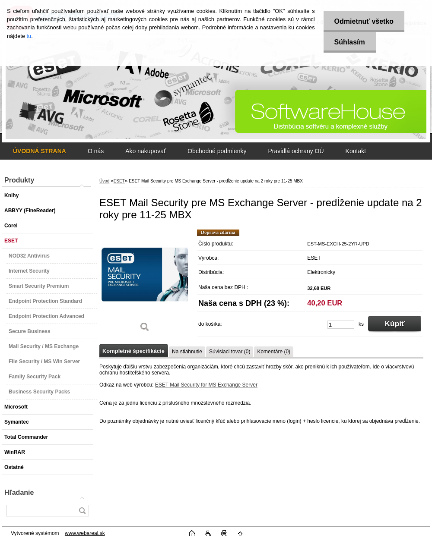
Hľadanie (19, 492)
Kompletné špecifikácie (133, 351)
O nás (96, 151)
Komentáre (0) (273, 352)
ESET (119, 181)
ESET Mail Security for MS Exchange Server (206, 385)
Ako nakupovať (145, 151)
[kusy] (340, 325)
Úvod (104, 181)
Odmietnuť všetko (364, 21)
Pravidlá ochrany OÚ (296, 151)
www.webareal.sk (85, 533)
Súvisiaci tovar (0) (229, 352)
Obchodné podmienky (216, 151)
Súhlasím (349, 42)
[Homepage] (39, 151)
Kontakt (356, 151)
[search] (82, 510)
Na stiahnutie (187, 352)
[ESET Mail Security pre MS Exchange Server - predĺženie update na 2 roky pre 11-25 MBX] (145, 284)
